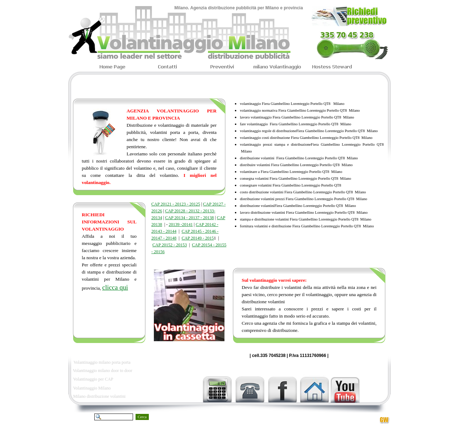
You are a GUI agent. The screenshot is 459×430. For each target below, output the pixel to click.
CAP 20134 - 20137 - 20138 (189, 217)
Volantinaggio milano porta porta (102, 362)
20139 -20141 (181, 224)
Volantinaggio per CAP (93, 379)
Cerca (142, 417)
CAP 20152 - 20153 (169, 244)
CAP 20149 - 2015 (197, 238)
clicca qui (115, 287)
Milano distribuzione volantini (99, 396)
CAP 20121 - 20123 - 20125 (175, 204)
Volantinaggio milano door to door (102, 370)
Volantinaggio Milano (92, 388)
